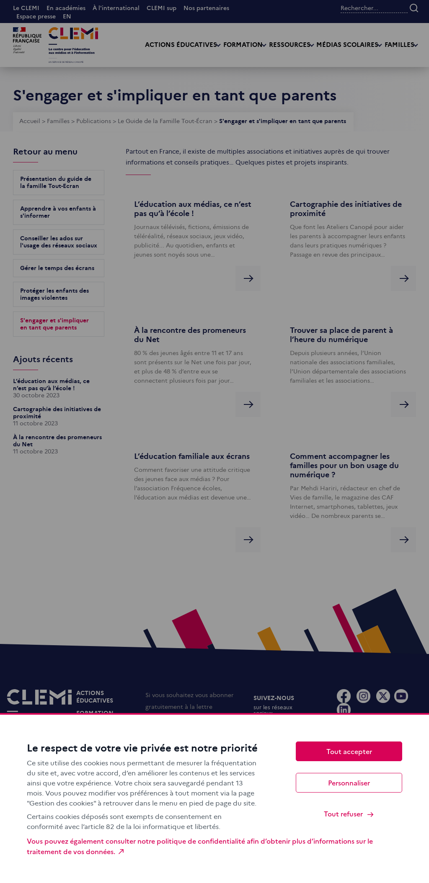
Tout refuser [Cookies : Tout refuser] (349, 814)
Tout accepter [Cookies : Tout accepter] (349, 751)
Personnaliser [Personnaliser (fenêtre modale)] (349, 782)
